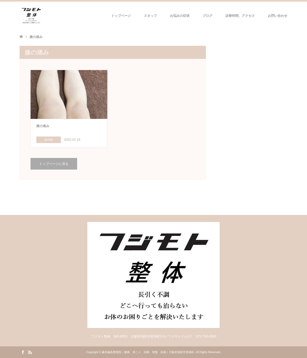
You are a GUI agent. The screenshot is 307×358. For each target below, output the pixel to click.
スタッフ (150, 15)
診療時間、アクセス (240, 15)
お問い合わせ (277, 15)
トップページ (121, 15)
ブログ (207, 15)
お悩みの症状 (180, 15)
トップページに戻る (53, 164)
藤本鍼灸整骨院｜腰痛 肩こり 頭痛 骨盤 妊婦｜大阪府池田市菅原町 (148, 352)
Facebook (23, 352)
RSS (30, 352)
